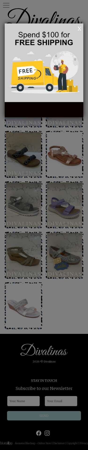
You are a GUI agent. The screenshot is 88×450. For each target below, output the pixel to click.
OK (73, 28)
